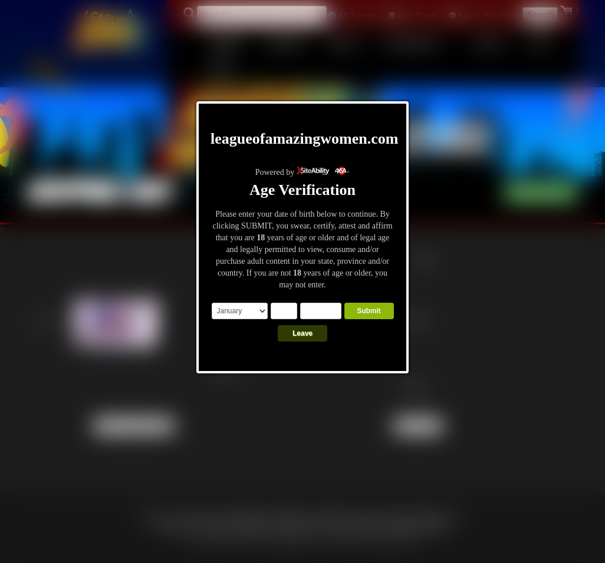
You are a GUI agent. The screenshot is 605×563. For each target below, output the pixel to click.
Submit (369, 311)
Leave (302, 333)
